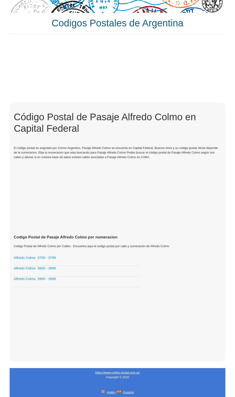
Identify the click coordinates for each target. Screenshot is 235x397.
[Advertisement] (117, 68)
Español (128, 392)
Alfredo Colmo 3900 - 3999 (35, 279)
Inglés (111, 392)
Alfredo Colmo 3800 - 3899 (35, 268)
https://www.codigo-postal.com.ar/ (117, 372)
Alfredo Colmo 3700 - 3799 (35, 258)
